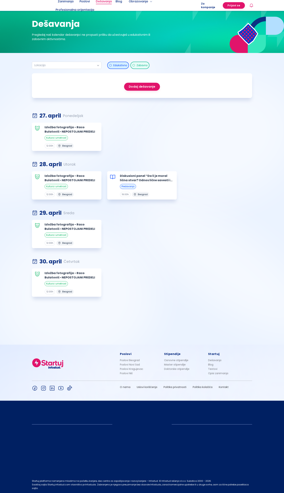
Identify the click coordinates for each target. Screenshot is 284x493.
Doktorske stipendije (176, 369)
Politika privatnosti (175, 387)
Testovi (212, 369)
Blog (210, 364)
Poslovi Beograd (130, 360)
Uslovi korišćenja (147, 387)
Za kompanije (208, 5)
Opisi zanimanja (218, 373)
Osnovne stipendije (176, 360)
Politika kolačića (202, 387)
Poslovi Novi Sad (130, 364)
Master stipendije (175, 364)
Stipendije (172, 354)
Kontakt (224, 387)
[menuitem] (79, 10)
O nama (125, 387)
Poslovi (125, 354)
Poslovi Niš (126, 373)
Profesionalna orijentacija (74, 10)
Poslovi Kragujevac (131, 369)
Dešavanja (214, 360)
